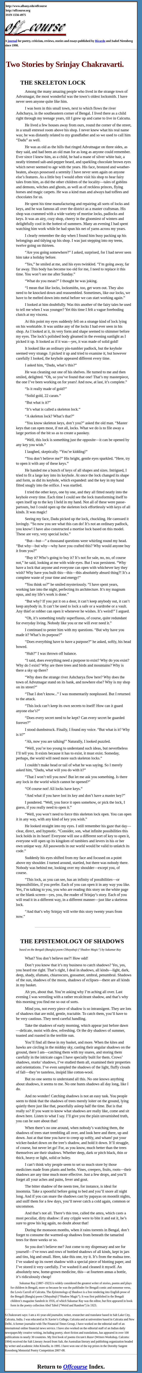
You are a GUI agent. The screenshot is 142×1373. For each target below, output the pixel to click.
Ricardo (100, 40)
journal (12, 40)
